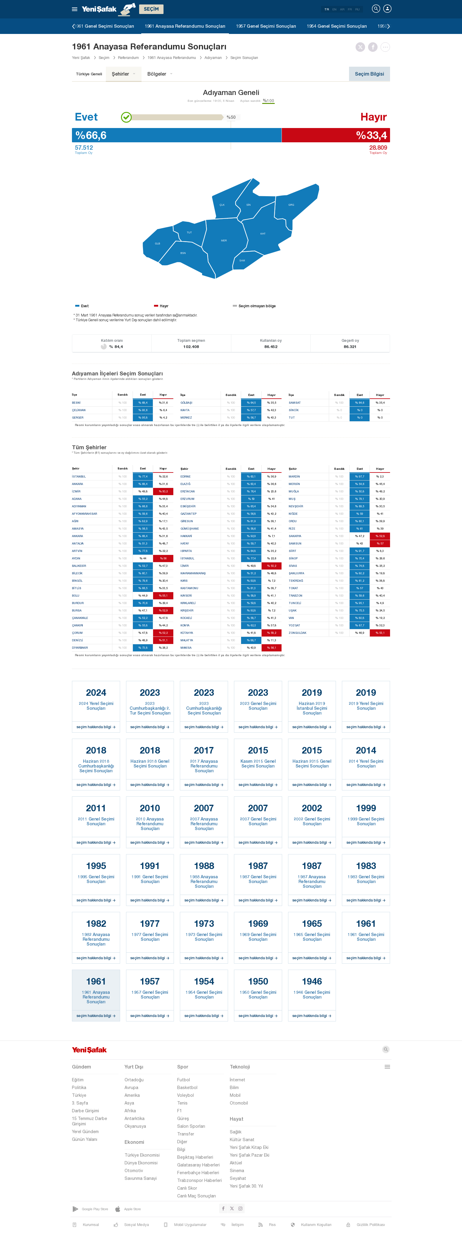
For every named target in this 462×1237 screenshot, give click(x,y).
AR (342, 9)
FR (350, 9)
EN (334, 9)
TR (326, 9)
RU (357, 9)
